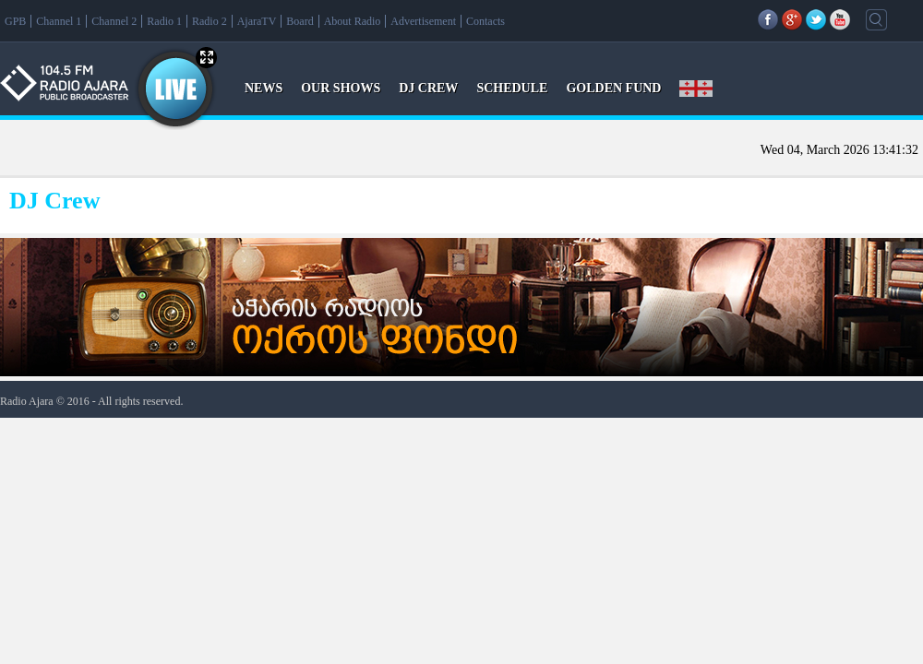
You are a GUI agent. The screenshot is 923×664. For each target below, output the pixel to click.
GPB (15, 21)
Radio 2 (209, 21)
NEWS (263, 88)
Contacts (485, 21)
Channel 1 (58, 21)
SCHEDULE (511, 88)
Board (299, 21)
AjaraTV (257, 21)
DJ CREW (428, 88)
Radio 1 (164, 21)
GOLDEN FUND (613, 88)
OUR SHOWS (340, 88)
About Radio (352, 21)
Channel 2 (114, 21)
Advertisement (423, 21)
